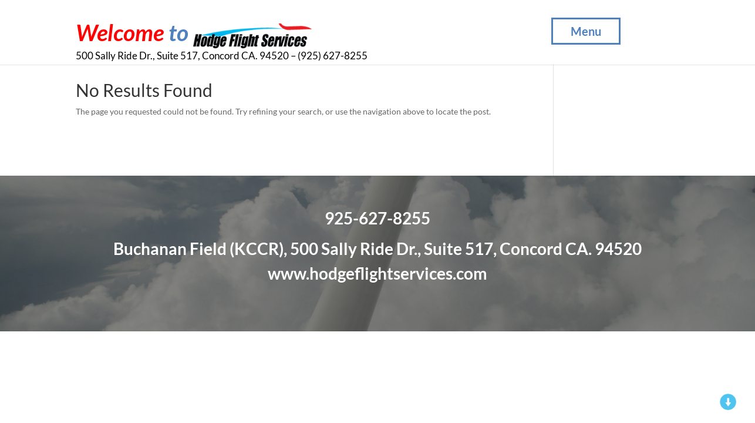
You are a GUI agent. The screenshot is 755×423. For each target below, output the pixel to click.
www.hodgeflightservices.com (377, 273)
